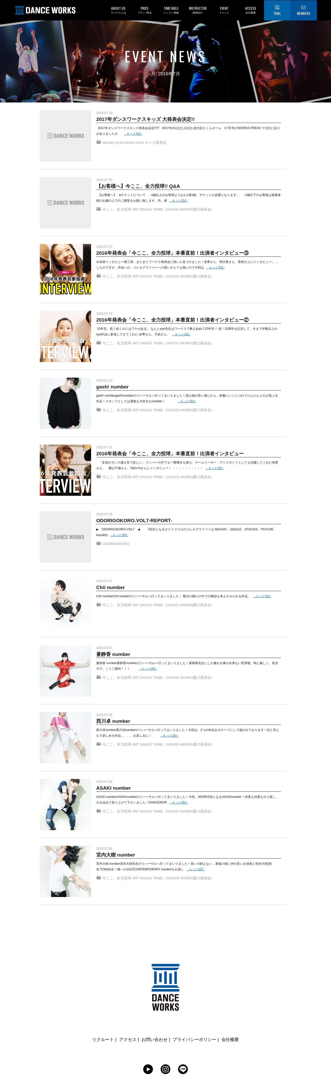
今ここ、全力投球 (116, 212)
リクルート (100, 1039)
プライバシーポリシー (196, 1039)
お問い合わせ (154, 1039)
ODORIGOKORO (116, 546)
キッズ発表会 (157, 145)
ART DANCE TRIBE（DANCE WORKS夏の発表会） (174, 212)
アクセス (125, 1039)
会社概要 (233, 1039)
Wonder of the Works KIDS (123, 145)
